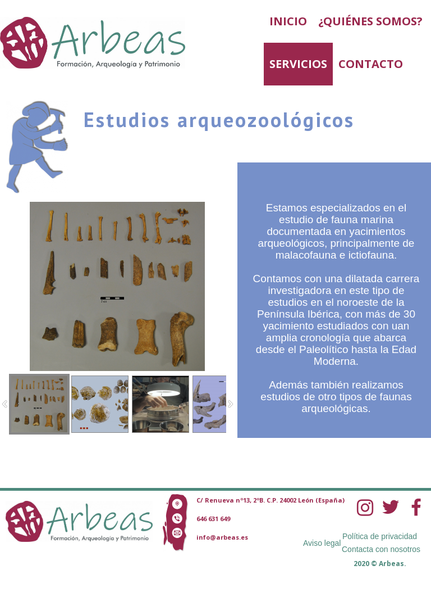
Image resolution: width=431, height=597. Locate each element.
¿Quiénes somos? (370, 21)
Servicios (298, 63)
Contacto (370, 63)
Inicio (288, 21)
